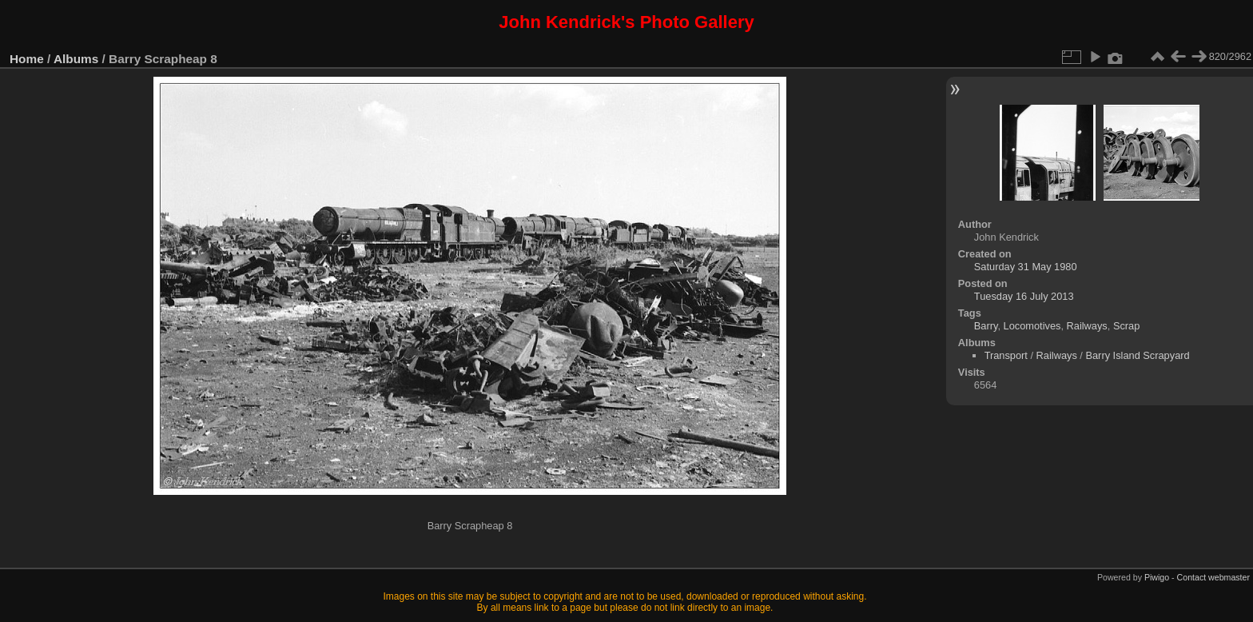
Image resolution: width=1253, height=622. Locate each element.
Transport (1006, 355)
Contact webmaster (1213, 577)
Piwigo (1156, 577)
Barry (986, 326)
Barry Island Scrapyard (1137, 355)
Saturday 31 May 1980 (1025, 267)
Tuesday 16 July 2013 (1024, 296)
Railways (1087, 326)
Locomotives (1032, 326)
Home (27, 59)
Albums (76, 59)
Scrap (1126, 326)
